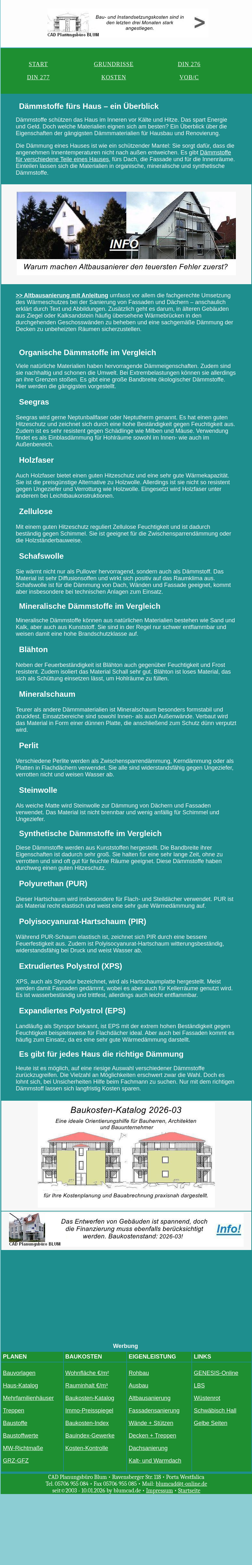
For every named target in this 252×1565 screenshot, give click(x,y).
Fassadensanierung (154, 1410)
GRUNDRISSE (113, 64)
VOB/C (189, 77)
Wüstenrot (207, 1398)
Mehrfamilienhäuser (28, 1398)
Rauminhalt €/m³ (86, 1385)
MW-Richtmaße (23, 1448)
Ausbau (138, 1385)
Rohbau (139, 1373)
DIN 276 (189, 64)
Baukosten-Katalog (89, 1398)
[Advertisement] (126, 1298)
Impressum (159, 1490)
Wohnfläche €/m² (87, 1373)
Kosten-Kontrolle (86, 1448)
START (38, 64)
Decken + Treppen (152, 1435)
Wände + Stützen (151, 1423)
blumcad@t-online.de (181, 1484)
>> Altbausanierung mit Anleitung (62, 295)
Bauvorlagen (19, 1373)
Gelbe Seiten (210, 1423)
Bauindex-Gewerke (90, 1435)
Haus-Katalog (20, 1385)
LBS (199, 1385)
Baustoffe (15, 1423)
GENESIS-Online (216, 1373)
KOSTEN (113, 77)
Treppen (13, 1410)
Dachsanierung (148, 1448)
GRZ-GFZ (16, 1460)
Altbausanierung (149, 1398)
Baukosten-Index (87, 1423)
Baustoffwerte (20, 1435)
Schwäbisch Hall (215, 1410)
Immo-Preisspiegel (89, 1410)
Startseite (189, 1490)
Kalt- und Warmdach (155, 1460)
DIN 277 (38, 77)
